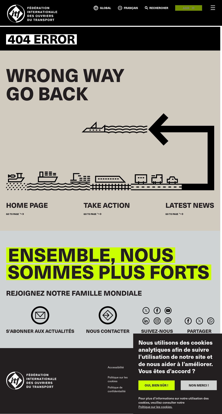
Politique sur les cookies (118, 379)
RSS (168, 320)
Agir (186, 8)
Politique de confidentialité (117, 389)
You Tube (168, 310)
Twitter (146, 310)
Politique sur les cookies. (155, 407)
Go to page (12, 213)
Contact (108, 317)
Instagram (157, 320)
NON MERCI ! (199, 385)
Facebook (157, 310)
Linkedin (146, 320)
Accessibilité (116, 367)
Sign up (40, 317)
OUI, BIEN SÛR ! (156, 385)
